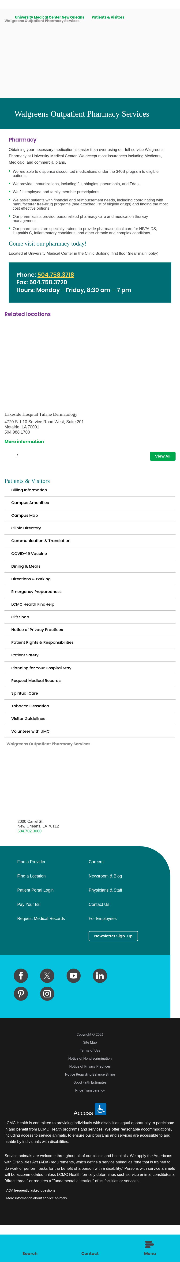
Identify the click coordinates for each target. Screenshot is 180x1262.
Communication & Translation (44, 549)
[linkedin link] (100, 1012)
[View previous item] (6, 457)
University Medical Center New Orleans (49, 17)
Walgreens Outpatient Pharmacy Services (54, 779)
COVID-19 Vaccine (31, 564)
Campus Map (26, 521)
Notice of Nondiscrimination (90, 1095)
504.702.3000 (30, 867)
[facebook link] (21, 1012)
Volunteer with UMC (33, 764)
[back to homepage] (6, 17)
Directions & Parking (33, 592)
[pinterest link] (21, 1030)
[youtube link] (74, 1012)
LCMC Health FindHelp (35, 621)
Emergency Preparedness (39, 607)
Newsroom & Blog (105, 912)
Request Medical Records (39, 707)
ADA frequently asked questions (31, 1227)
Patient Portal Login (35, 926)
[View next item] (28, 457)
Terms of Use (90, 1087)
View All (161, 457)
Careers (96, 898)
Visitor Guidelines (30, 750)
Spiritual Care (26, 721)
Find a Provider (31, 898)
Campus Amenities (32, 506)
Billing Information (31, 492)
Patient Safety (26, 678)
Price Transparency (90, 1127)
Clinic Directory (28, 535)
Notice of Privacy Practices (40, 649)
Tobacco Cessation (32, 736)
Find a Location (31, 912)
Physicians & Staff (105, 926)
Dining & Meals (27, 578)
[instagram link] (47, 1030)
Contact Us (99, 940)
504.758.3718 (56, 275)
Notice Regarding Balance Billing (90, 1111)
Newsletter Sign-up (116, 972)
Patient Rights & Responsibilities (46, 664)
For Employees (102, 954)
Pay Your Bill (29, 940)
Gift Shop (21, 635)
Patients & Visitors (108, 17)
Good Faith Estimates (89, 1119)
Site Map (90, 1079)
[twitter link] (47, 1012)
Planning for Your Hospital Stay (45, 693)
